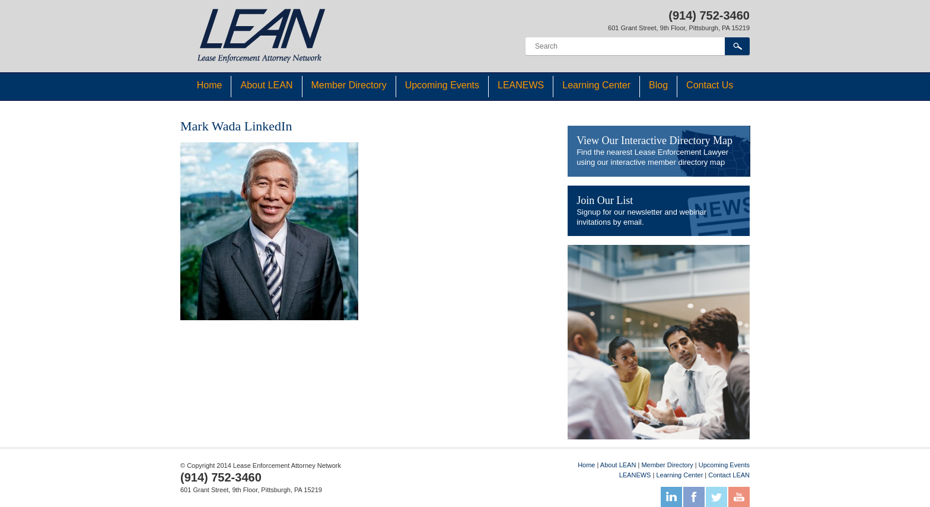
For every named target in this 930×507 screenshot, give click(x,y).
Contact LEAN (729, 475)
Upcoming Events (442, 85)
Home (209, 85)
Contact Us (709, 85)
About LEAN (266, 85)
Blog (658, 85)
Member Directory (349, 85)
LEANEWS (521, 85)
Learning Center (596, 85)
